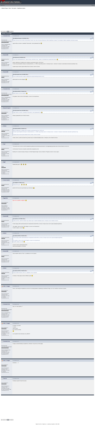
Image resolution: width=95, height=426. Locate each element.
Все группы (14, 8)
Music (10, 8)
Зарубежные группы (21, 8)
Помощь (93, 5)
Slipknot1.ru (2, 5)
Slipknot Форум (5, 8)
